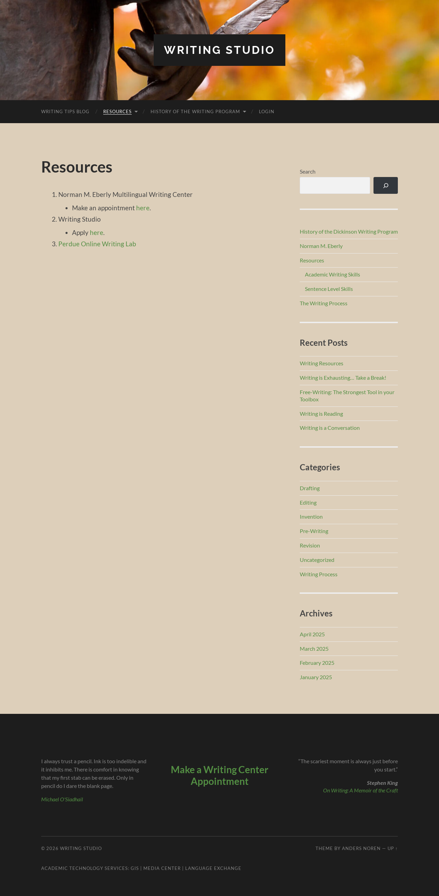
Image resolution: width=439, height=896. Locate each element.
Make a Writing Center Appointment (219, 775)
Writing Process (318, 574)
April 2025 (312, 634)
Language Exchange (213, 868)
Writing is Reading (321, 413)
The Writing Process (323, 303)
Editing (308, 502)
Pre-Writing (314, 531)
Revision (310, 545)
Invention (311, 516)
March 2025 (314, 648)
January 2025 (316, 677)
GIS (135, 868)
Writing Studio (219, 50)
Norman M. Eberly (321, 246)
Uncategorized (317, 559)
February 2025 (317, 662)
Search (308, 171)
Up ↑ (393, 848)
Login (266, 111)
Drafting (310, 488)
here (143, 208)
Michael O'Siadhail (62, 799)
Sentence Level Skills (329, 288)
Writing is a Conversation (330, 427)
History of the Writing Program (195, 111)
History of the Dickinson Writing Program (349, 231)
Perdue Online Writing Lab (97, 244)
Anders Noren (361, 848)
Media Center (162, 868)
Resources (117, 111)
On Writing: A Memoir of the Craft (360, 790)
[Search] (385, 185)
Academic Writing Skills (332, 274)
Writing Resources (321, 363)
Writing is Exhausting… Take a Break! (343, 377)
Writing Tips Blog (65, 111)
